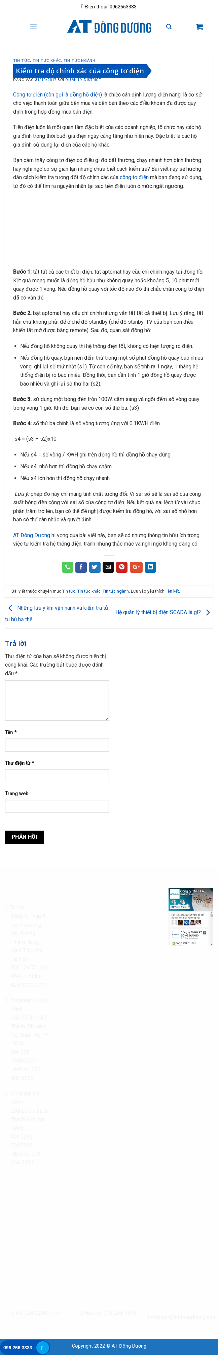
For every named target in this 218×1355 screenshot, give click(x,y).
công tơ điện (134, 177)
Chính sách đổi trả (82, 934)
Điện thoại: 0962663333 (109, 7)
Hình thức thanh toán (78, 954)
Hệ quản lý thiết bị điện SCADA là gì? (164, 612)
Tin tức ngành (79, 60)
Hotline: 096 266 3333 (109, 1313)
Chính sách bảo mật (78, 915)
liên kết (172, 591)
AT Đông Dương (31, 535)
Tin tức (21, 60)
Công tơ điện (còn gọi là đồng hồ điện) (57, 94)
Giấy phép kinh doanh (77, 1002)
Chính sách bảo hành (78, 978)
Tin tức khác (46, 60)
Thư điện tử (19, 763)
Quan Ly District (83, 80)
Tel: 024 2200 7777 (36, 1313)
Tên (10, 732)
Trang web (16, 794)
